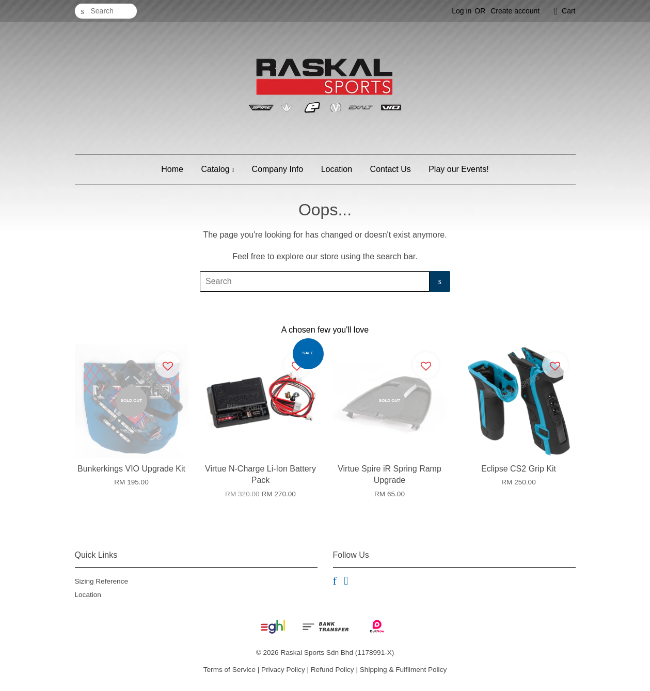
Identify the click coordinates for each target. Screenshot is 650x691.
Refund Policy (332, 669)
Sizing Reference (102, 581)
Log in (461, 11)
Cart (568, 11)
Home (172, 169)
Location (337, 169)
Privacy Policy (283, 669)
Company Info (278, 169)
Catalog (217, 169)
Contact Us (390, 169)
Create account (515, 11)
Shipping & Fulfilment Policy (403, 669)
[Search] (106, 11)
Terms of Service (229, 669)
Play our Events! (459, 169)
